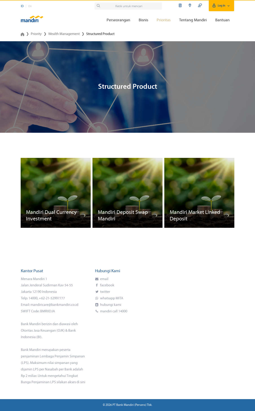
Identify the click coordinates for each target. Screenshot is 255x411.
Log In (221, 5)
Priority (36, 34)
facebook (106, 285)
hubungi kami (110, 305)
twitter (104, 292)
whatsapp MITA (111, 298)
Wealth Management (64, 34)
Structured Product (100, 34)
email (103, 279)
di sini (81, 382)
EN (30, 6)
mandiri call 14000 (113, 311)
